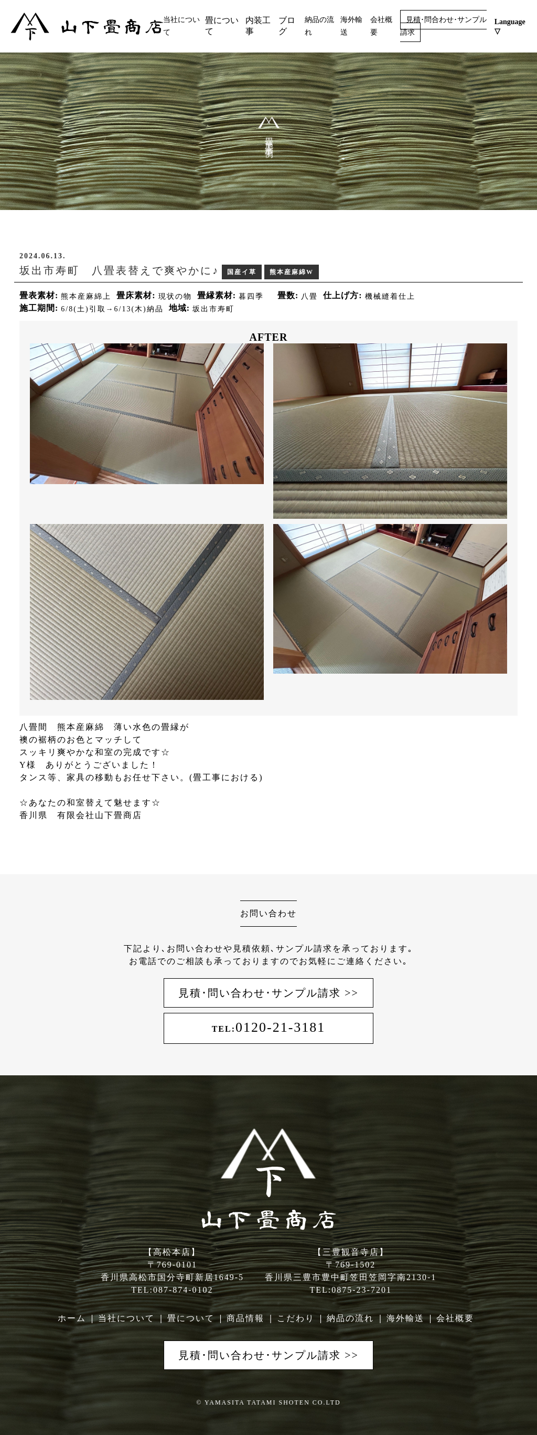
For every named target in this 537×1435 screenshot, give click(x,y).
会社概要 (455, 1318)
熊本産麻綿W (292, 272)
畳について (190, 1318)
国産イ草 (241, 272)
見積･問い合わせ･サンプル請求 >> (268, 993)
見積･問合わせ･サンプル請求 (443, 26)
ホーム (72, 1318)
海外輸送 (405, 1318)
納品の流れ (350, 1318)
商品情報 (245, 1318)
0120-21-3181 (269, 1027)
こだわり (296, 1318)
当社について (126, 1318)
